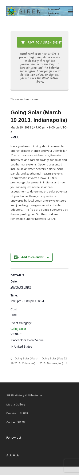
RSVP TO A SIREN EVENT (41, 42)
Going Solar (18, 328)
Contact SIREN (15, 422)
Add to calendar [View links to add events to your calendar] (32, 257)
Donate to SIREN (17, 413)
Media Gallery (15, 404)
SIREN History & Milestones (24, 395)
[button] (70, 11)
